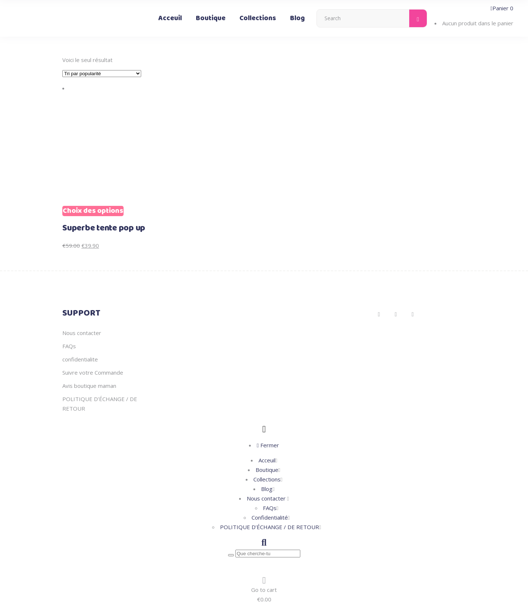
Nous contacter (81, 332)
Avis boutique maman (89, 385)
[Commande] (101, 73)
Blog (266, 488)
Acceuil (266, 460)
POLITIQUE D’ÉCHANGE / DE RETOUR (269, 527)
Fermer (268, 445)
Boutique (267, 469)
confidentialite (80, 359)
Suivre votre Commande (92, 372)
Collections (266, 479)
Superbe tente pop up (103, 228)
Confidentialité (270, 517)
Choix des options (93, 211)
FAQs (69, 346)
